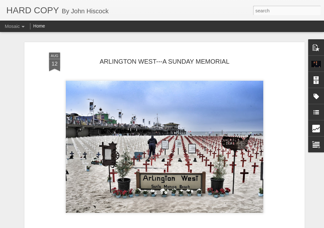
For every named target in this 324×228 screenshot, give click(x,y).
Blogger (182, 224)
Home (39, 25)
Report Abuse (200, 224)
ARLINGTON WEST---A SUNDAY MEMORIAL (164, 54)
